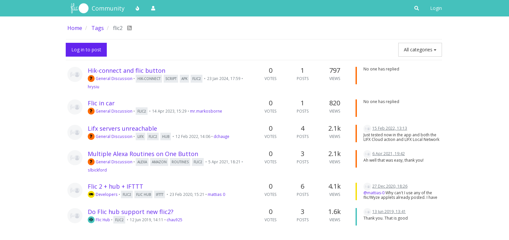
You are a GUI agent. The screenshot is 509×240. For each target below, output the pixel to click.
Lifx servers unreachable (122, 128)
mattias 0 (216, 194)
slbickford (97, 170)
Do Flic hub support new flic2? (131, 212)
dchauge (221, 136)
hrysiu (93, 86)
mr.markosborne (206, 111)
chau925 (174, 219)
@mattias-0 (373, 193)
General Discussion (110, 78)
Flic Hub (99, 219)
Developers (103, 194)
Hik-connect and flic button (126, 70)
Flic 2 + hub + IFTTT (115, 186)
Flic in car (101, 103)
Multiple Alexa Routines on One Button (143, 154)
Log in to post (86, 49)
